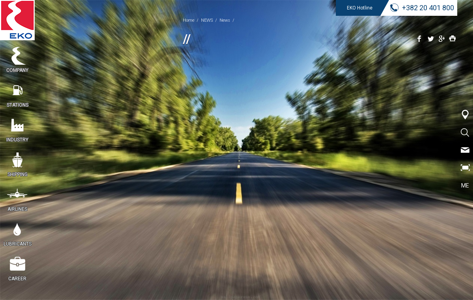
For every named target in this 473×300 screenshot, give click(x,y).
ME (465, 185)
